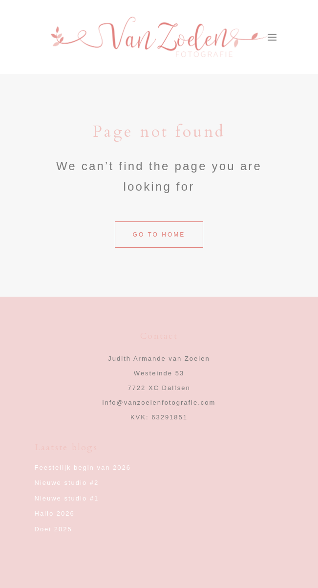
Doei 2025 (53, 529)
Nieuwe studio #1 (67, 498)
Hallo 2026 (55, 513)
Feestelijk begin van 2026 (83, 467)
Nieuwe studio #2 (67, 482)
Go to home (159, 234)
